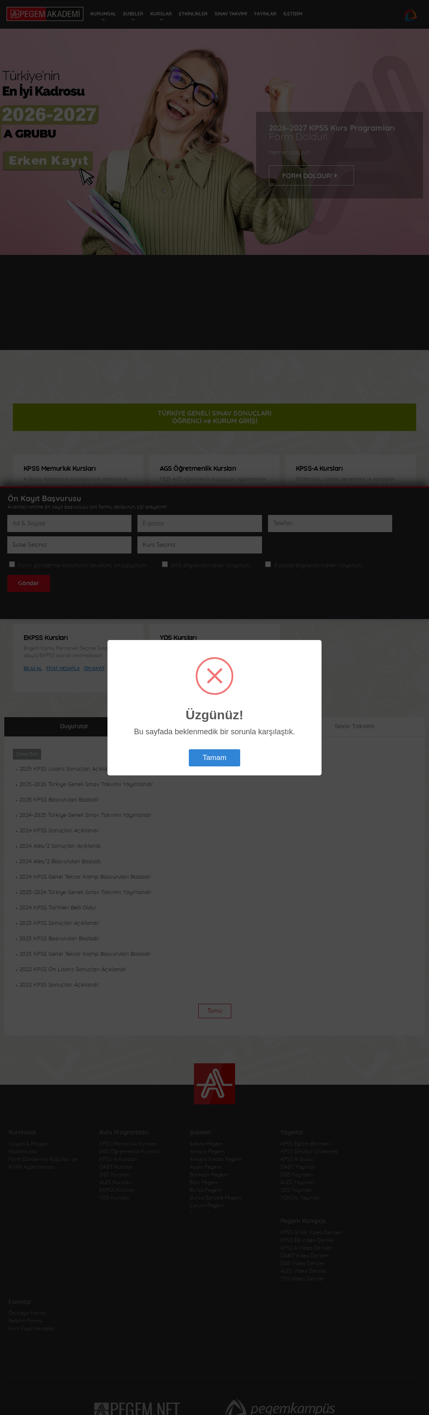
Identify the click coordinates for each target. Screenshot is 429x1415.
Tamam (214, 758)
